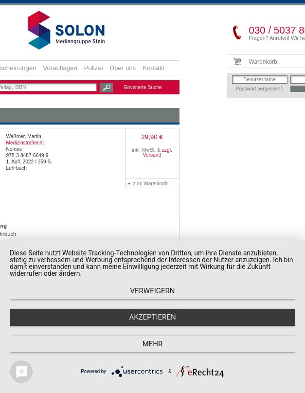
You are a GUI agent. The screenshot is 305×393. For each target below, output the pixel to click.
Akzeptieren (152, 317)
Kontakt (153, 67)
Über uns (123, 67)
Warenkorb (263, 62)
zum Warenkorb (148, 183)
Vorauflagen (60, 67)
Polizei (93, 67)
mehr (153, 343)
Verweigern (152, 290)
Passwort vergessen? (259, 88)
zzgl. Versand (157, 152)
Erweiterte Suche (143, 87)
